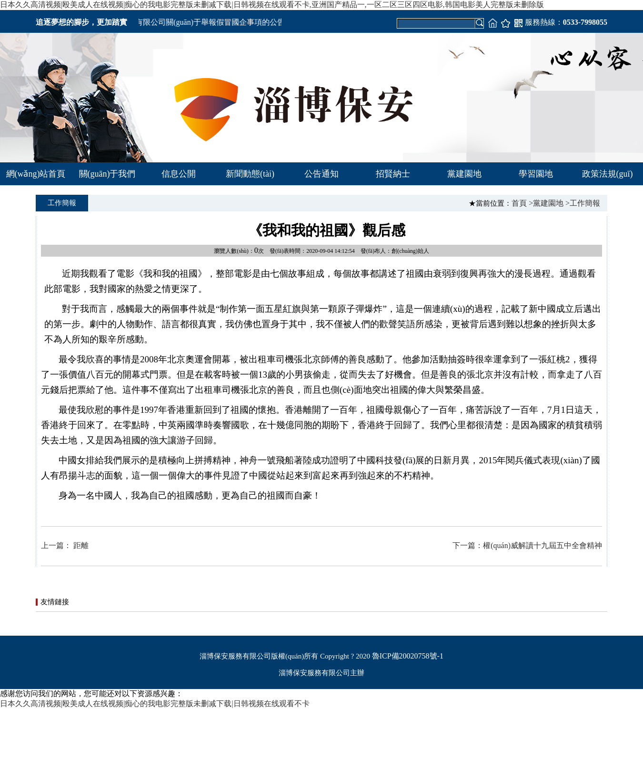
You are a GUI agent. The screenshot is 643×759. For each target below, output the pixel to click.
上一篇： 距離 (65, 545)
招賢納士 (393, 174)
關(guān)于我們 (107, 174)
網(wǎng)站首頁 (36, 174)
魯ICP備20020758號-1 (407, 656)
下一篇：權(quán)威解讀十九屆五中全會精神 (527, 545)
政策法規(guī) (607, 174)
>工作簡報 (582, 203)
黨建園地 (464, 174)
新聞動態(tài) (250, 174)
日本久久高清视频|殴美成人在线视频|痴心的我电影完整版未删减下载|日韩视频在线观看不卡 (155, 703)
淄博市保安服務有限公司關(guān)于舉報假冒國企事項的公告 (187, 22)
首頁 (519, 203)
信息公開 (178, 174)
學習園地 (536, 174)
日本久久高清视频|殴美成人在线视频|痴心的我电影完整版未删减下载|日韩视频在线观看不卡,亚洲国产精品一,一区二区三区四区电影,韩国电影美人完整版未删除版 (272, 4)
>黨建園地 (546, 203)
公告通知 (321, 174)
